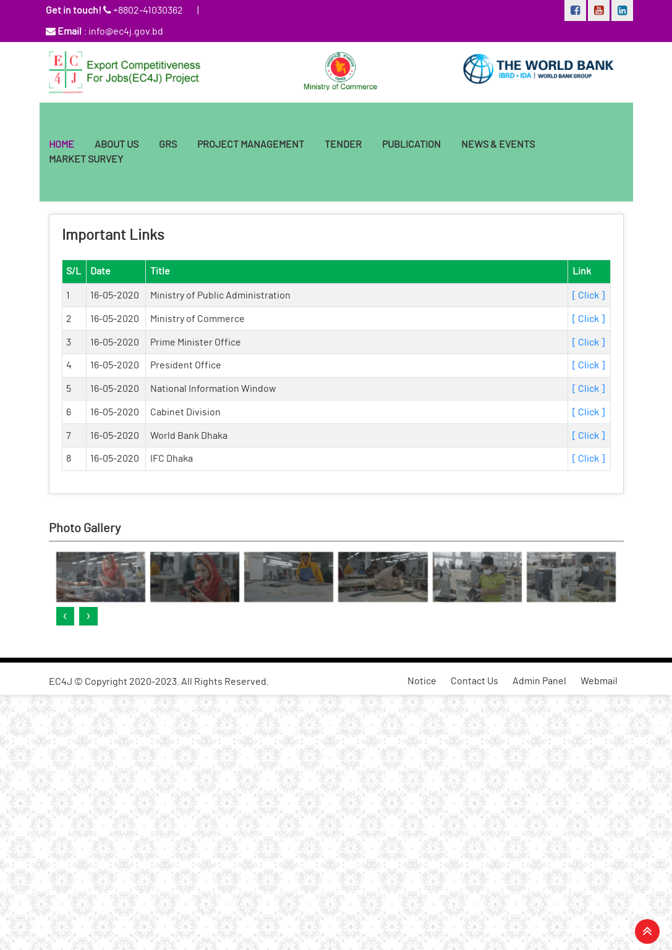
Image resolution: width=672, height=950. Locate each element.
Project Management (250, 145)
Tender (343, 145)
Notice (421, 681)
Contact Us (474, 681)
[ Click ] (588, 295)
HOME (61, 145)
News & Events (498, 145)
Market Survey (86, 159)
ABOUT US (116, 145)
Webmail (599, 681)
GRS (168, 145)
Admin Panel (539, 681)
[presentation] (65, 616)
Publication (411, 145)
